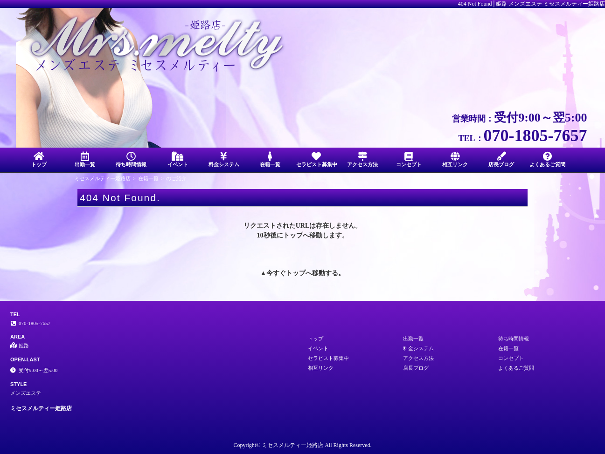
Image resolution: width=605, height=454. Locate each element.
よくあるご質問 (547, 159)
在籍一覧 (270, 159)
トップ (39, 159)
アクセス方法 (362, 159)
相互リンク (455, 159)
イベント (177, 159)
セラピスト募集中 (316, 159)
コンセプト (409, 159)
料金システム (223, 159)
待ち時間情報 (131, 159)
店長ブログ (501, 159)
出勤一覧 (85, 159)
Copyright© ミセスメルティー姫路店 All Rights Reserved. (302, 445)
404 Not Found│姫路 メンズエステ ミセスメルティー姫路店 (531, 3)
